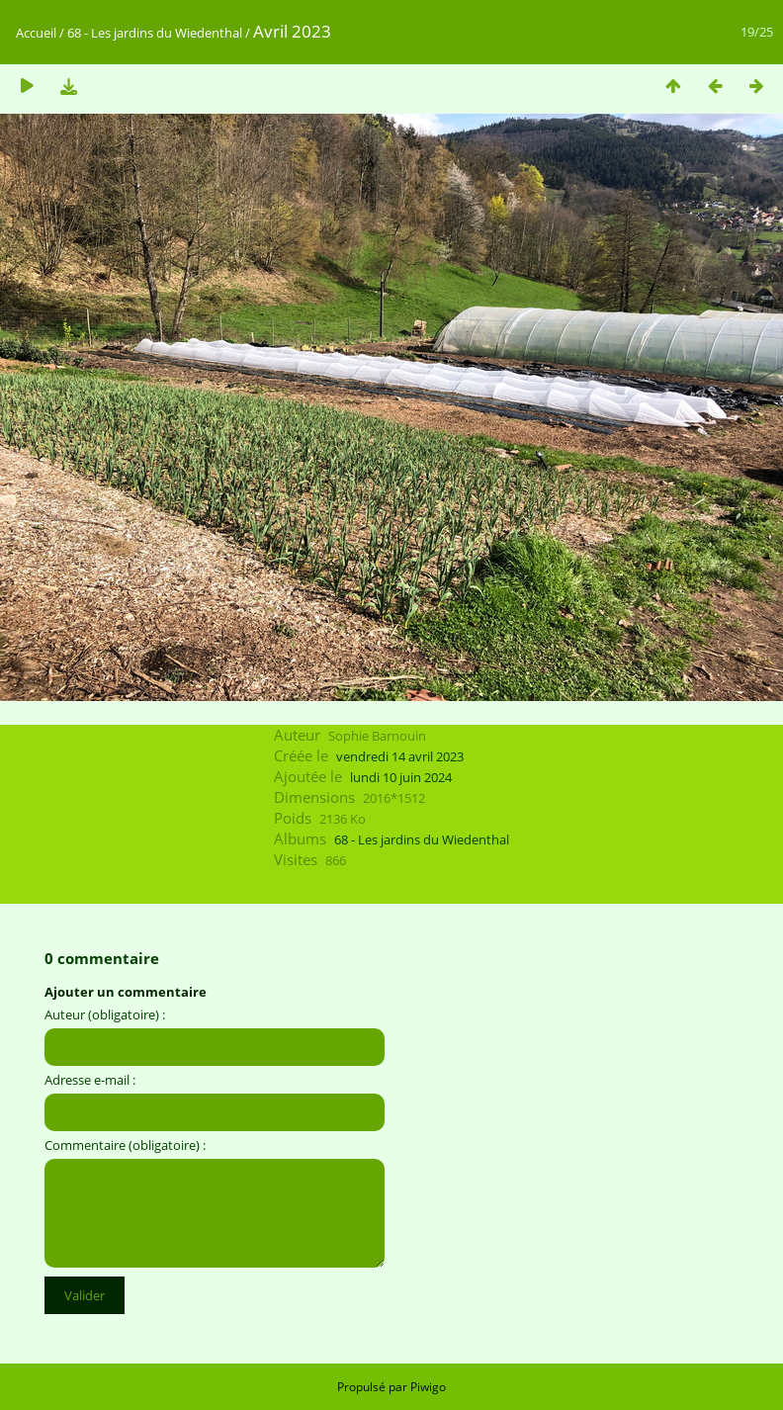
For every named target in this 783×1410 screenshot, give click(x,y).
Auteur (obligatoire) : (104, 1014)
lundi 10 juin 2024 (401, 777)
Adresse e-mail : (89, 1080)
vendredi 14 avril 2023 (400, 756)
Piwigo (428, 1386)
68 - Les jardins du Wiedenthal (154, 33)
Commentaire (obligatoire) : (125, 1145)
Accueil (36, 33)
